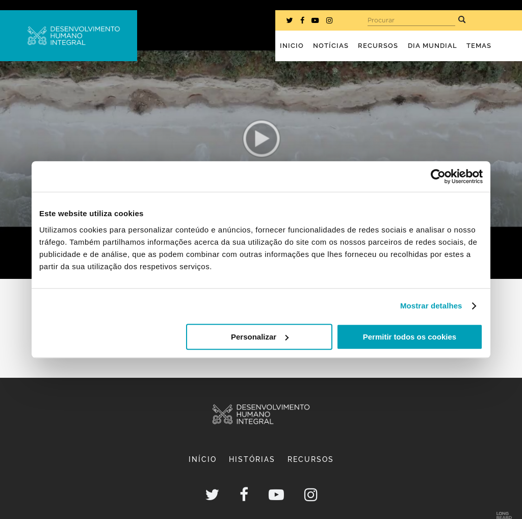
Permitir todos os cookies (409, 336)
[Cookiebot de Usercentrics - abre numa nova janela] (438, 176)
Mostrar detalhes (431, 305)
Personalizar (260, 336)
